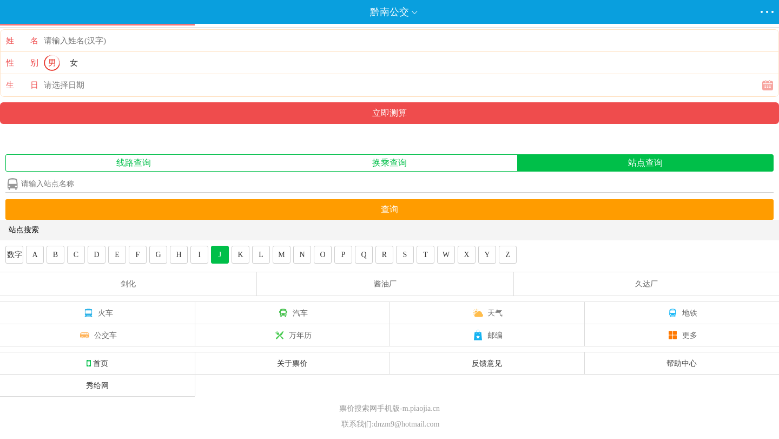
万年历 (292, 335)
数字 (14, 255)
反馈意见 (487, 363)
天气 (487, 312)
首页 (97, 363)
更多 (681, 335)
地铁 (681, 312)
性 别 (22, 62)
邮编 (487, 335)
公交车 (97, 335)
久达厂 (646, 284)
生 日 (22, 85)
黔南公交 (389, 11)
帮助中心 (681, 363)
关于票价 (292, 363)
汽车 (292, 312)
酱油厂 (385, 284)
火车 (97, 312)
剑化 (128, 284)
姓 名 (22, 40)
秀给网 (97, 385)
